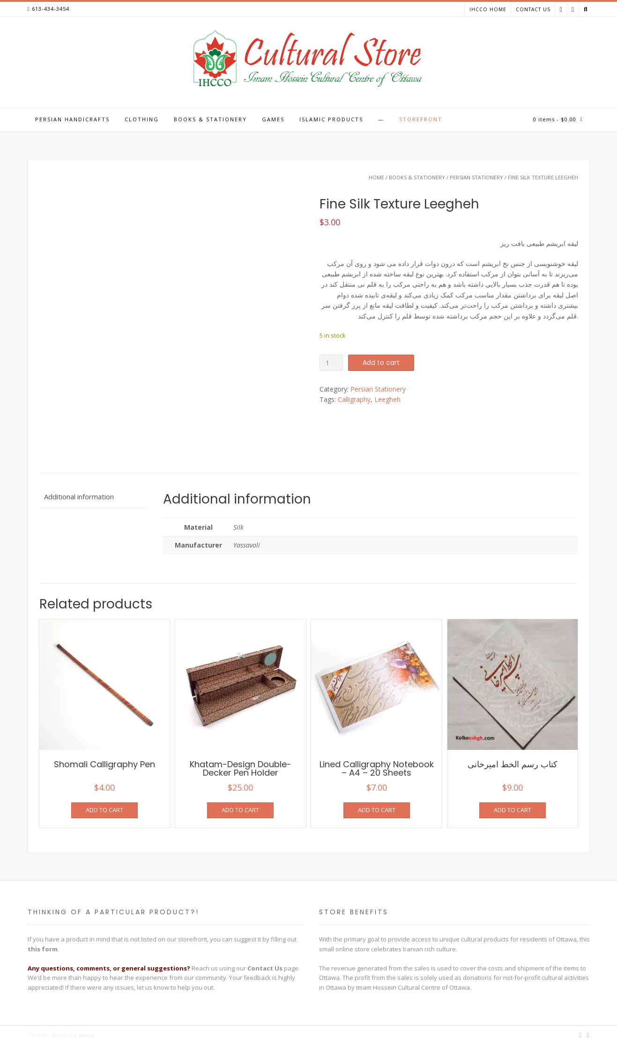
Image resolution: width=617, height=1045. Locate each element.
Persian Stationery (476, 177)
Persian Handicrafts (72, 119)
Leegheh (387, 399)
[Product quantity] (331, 363)
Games (273, 119)
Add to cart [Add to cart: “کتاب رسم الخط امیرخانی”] (512, 810)
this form (43, 949)
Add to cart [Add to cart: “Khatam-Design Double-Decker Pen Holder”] (240, 810)
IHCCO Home (487, 9)
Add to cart (381, 362)
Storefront (420, 119)
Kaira (86, 1034)
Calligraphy (354, 399)
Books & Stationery (210, 119)
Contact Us (533, 9)
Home (376, 177)
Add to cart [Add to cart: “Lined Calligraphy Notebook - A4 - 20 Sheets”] (376, 810)
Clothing (142, 119)
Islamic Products (331, 119)
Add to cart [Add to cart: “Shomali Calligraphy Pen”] (104, 810)
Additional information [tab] (79, 496)
